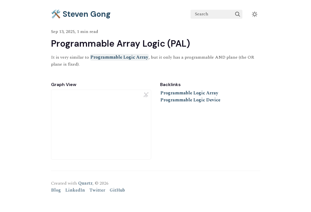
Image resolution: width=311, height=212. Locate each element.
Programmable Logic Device (190, 100)
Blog (56, 190)
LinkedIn (75, 190)
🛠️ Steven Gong (81, 14)
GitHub (117, 190)
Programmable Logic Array (119, 57)
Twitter (97, 190)
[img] (237, 14)
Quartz (85, 183)
